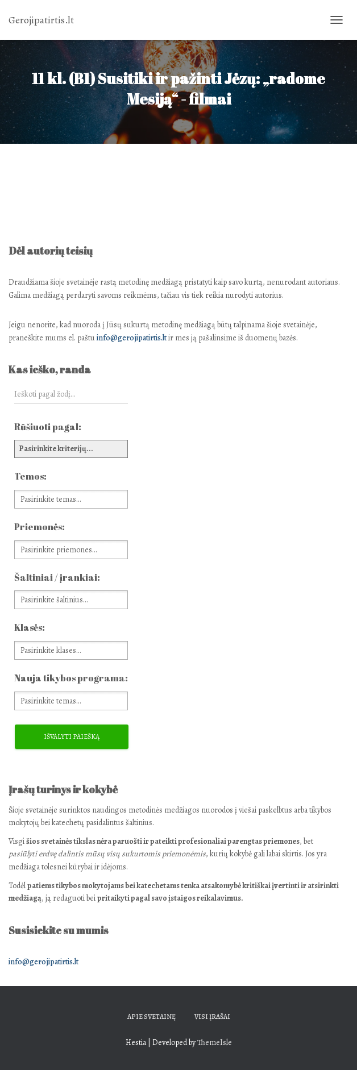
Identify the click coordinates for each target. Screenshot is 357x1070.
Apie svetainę (151, 1016)
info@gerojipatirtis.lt (132, 337)
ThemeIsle (214, 1042)
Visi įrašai (212, 1016)
